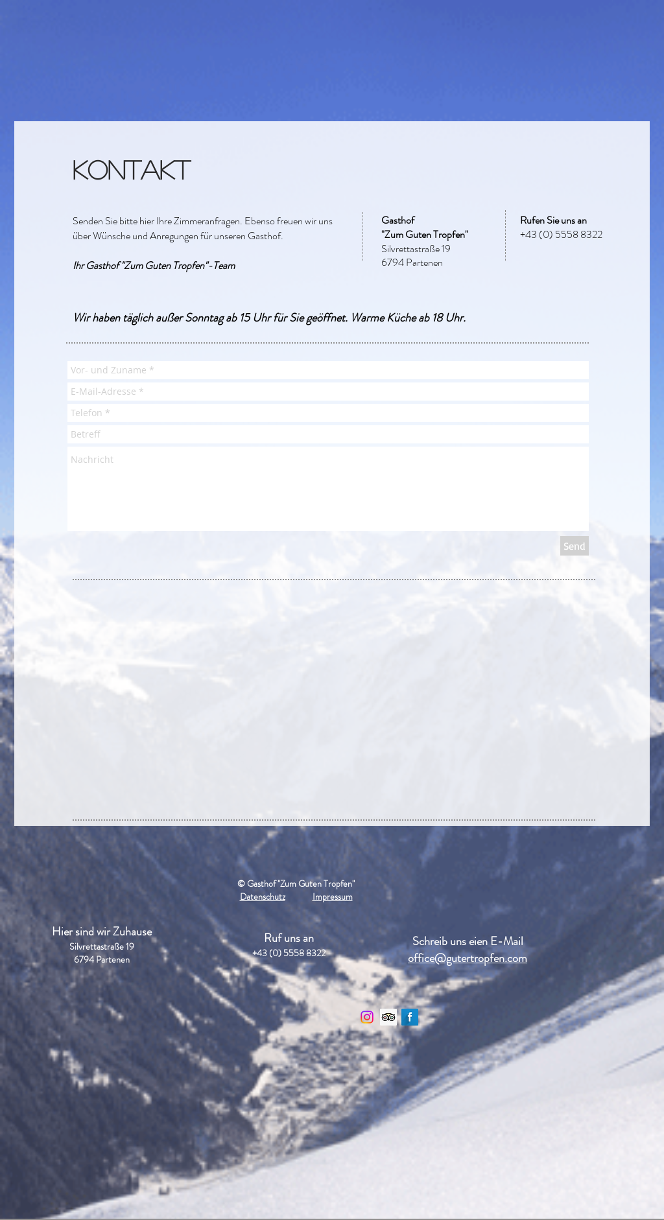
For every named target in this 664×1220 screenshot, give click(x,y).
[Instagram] (367, 1017)
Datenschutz (262, 896)
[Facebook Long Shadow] (409, 1017)
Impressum (333, 896)
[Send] (574, 546)
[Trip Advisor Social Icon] (388, 1017)
